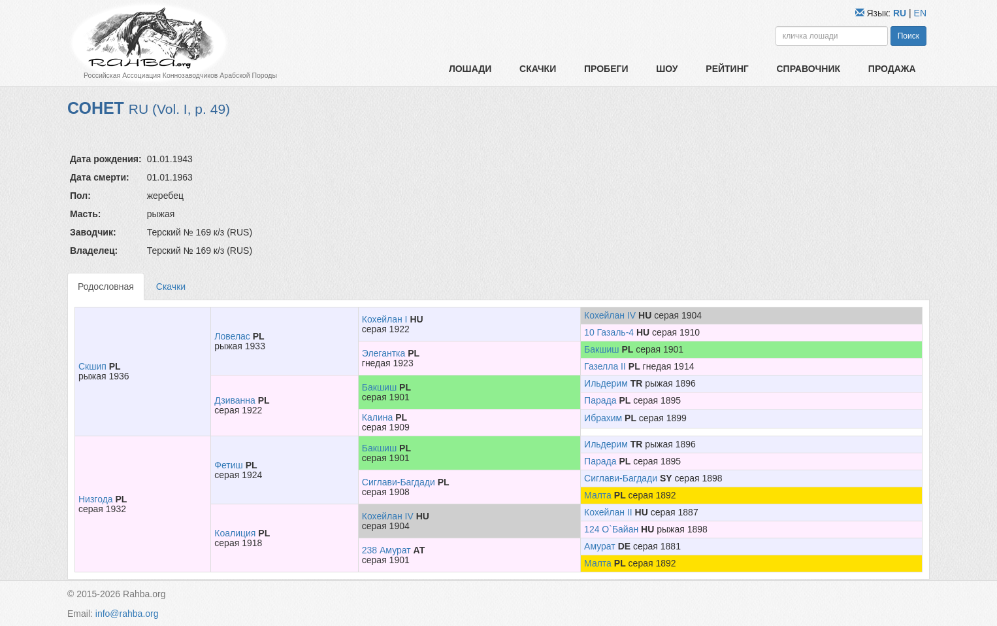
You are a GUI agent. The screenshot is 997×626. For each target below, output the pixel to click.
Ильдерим (606, 383)
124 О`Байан (611, 529)
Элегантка (384, 353)
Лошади (470, 68)
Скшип (92, 366)
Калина (377, 417)
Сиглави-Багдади (398, 482)
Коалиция (234, 533)
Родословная (106, 286)
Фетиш (228, 465)
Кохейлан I (385, 319)
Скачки (537, 68)
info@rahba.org (127, 613)
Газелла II (605, 366)
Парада (600, 400)
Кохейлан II (608, 512)
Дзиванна (234, 400)
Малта (598, 495)
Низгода (95, 499)
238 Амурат (386, 550)
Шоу (667, 68)
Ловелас (232, 336)
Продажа (892, 68)
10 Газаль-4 (609, 332)
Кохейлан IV (610, 315)
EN (920, 13)
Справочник (808, 68)
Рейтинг (727, 68)
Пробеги (606, 68)
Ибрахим (603, 418)
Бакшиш (601, 349)
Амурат (599, 546)
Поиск (908, 36)
